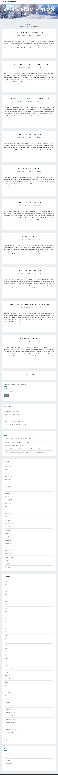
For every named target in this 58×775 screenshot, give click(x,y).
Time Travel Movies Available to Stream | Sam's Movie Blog (20, 452)
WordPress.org (8, 767)
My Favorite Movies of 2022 (29, 32)
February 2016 (8, 510)
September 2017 (9, 490)
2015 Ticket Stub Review (29, 270)
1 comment (38, 67)
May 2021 (7, 469)
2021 (6, 652)
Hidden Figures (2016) (29, 168)
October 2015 (8, 513)
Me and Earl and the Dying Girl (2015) (23, 438)
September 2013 (9, 557)
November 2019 (9, 476)
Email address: (8, 388)
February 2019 (8, 483)
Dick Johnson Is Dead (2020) (12, 418)
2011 (6, 618)
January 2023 (8, 466)
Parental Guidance (9, 692)
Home (52, 2)
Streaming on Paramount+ (12, 729)
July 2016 (7, 506)
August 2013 (8, 560)
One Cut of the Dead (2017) (12, 414)
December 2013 (9, 547)
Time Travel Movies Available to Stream (29, 304)
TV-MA (6, 739)
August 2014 (8, 527)
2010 (6, 615)
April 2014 (7, 537)
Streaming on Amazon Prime (12, 705)
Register (7, 753)
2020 (6, 648)
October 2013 (8, 553)
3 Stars (6, 658)
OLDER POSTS (29, 374)
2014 (6, 628)
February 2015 (8, 523)
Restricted (7, 699)
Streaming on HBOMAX (11, 719)
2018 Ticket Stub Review (29, 134)
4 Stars (6, 662)
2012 (6, 621)
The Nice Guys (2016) (34, 449)
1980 (6, 588)
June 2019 (7, 479)
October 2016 (8, 503)
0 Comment (38, 35)
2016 (6, 635)
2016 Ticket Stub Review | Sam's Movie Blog (16, 449)
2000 (6, 594)
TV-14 (6, 736)
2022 (6, 655)
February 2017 (8, 496)
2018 (6, 642)
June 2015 (7, 520)
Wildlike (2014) (21, 445)
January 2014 (8, 543)
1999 (6, 591)
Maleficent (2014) (29, 338)
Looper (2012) (40, 452)
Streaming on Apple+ (10, 709)
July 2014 (7, 530)
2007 (6, 608)
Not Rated (7, 689)
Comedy (7, 672)
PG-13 (6, 695)
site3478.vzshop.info (10, 445)
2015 (6, 631)
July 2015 (7, 516)
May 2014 (7, 533)
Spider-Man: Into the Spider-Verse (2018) (29, 98)
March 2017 (8, 493)
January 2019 (8, 486)
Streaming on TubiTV (10, 732)
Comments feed (9, 763)
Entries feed (8, 760)
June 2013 (7, 567)
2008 (6, 611)
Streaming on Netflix (10, 726)
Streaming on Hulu (10, 722)
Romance (7, 702)
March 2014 (8, 540)
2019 (6, 645)
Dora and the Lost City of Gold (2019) (29, 64)
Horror (6, 682)
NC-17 (6, 685)
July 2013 (7, 564)
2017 (6, 638)
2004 (6, 598)
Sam (31, 35)
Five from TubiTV (29, 236)
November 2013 (9, 550)
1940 (6, 581)
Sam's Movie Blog (9, 2)
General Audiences (9, 679)
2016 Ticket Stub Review (29, 202)
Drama (6, 675)
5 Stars (6, 665)
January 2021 (8, 473)
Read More (29, 52)
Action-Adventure (9, 668)
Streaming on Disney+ (10, 716)
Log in (6, 757)
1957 (6, 584)
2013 (6, 625)
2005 (6, 601)
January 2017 (8, 500)
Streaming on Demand (10, 712)
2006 (6, 605)
